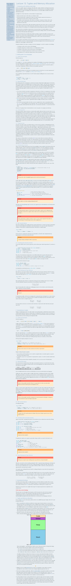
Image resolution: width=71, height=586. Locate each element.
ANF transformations (10, 20)
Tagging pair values (10, 16)
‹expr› (23, 60)
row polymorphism (36, 570)
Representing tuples (10, 29)
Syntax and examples (10, 12)
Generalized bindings (10, 37)
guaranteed (28, 567)
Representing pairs (10, 13)
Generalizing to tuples (10, 26)
